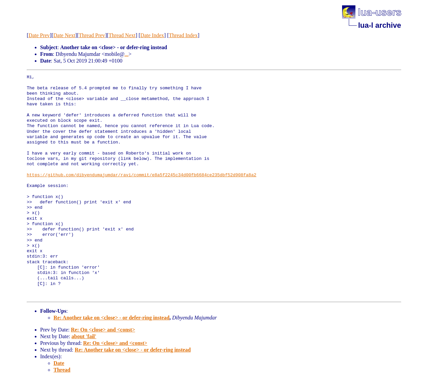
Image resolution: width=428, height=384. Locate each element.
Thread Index (183, 35)
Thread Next (122, 35)
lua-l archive (379, 25)
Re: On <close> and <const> (103, 329)
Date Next (64, 35)
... (126, 54)
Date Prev (39, 35)
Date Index (152, 35)
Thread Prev (92, 35)
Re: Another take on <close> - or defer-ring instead (112, 317)
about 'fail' (84, 336)
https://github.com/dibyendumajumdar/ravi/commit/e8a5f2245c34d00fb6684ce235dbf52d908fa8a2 (141, 175)
